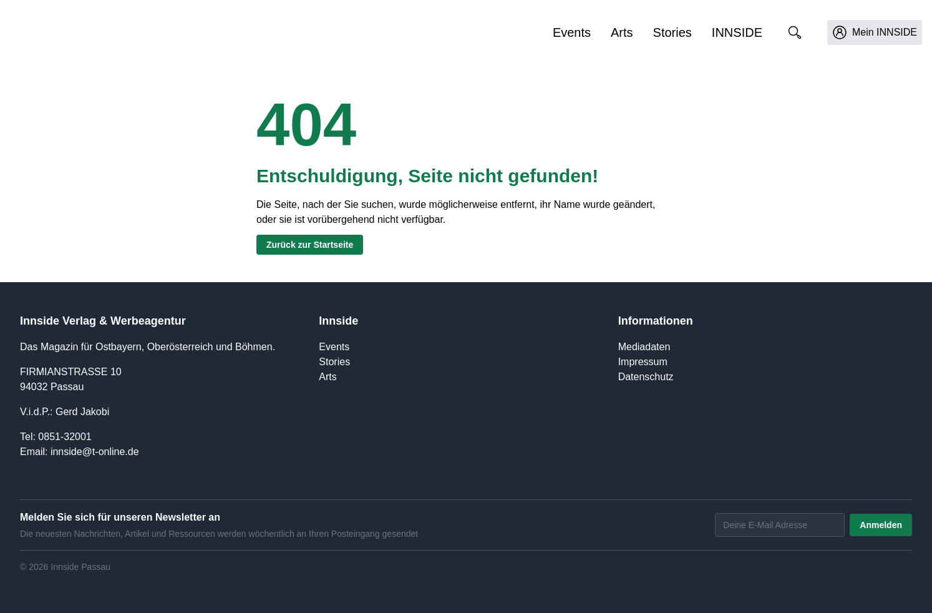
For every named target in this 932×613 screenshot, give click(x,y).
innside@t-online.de (95, 451)
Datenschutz (646, 376)
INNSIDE (737, 32)
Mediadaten (644, 346)
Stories (672, 32)
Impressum (642, 361)
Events (572, 32)
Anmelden (881, 525)
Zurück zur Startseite (309, 245)
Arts (622, 32)
